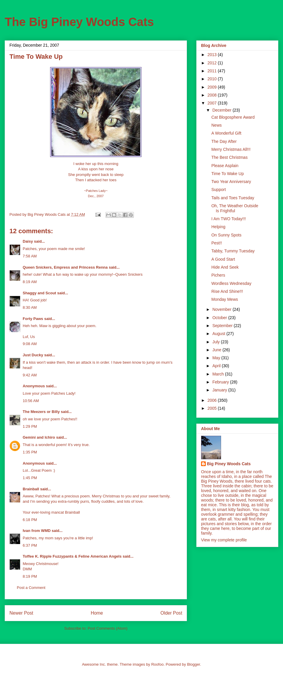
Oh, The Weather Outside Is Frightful (234, 208)
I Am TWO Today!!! (228, 218)
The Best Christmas (229, 157)
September (222, 325)
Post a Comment (31, 587)
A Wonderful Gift (226, 133)
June (217, 349)
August (219, 333)
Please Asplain (224, 165)
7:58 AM (30, 256)
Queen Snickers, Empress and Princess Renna (65, 267)
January (220, 390)
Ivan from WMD (37, 530)
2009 (213, 87)
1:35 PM (30, 452)
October (220, 317)
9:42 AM (30, 375)
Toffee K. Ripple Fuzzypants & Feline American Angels (72, 556)
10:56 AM (31, 401)
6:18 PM (30, 519)
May (216, 357)
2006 (213, 400)
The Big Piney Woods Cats (79, 21)
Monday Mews (224, 299)
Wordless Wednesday (231, 283)
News (216, 125)
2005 (213, 408)
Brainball (31, 489)
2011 (213, 70)
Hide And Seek (225, 267)
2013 (213, 54)
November (222, 309)
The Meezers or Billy (41, 411)
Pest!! (216, 243)
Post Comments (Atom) (107, 628)
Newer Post (21, 612)
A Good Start (223, 259)
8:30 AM (30, 307)
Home (97, 612)
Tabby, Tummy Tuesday (233, 251)
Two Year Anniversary (231, 181)
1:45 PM (30, 478)
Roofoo (157, 664)
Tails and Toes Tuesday (232, 197)
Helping (218, 226)
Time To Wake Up (227, 173)
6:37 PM (30, 545)
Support (218, 189)
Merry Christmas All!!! (231, 149)
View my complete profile (224, 540)
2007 (213, 103)
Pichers (218, 275)
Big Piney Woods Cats (229, 463)
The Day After (224, 141)
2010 (213, 78)
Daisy (28, 241)
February (221, 382)
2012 (213, 63)
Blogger (193, 664)
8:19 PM (30, 576)
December (222, 110)
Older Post (171, 612)
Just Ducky (33, 355)
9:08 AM (30, 344)
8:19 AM (30, 282)
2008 (213, 95)
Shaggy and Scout (39, 293)
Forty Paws (33, 318)
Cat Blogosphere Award (233, 117)
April (217, 365)
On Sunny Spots (226, 235)
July (216, 341)
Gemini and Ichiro (39, 437)
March (218, 374)
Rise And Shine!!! (227, 291)
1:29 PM (30, 426)
